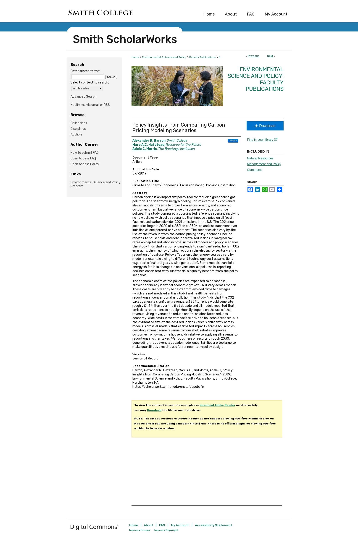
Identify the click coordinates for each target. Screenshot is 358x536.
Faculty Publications (202, 57)
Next (270, 55)
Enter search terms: (85, 71)
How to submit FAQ (85, 153)
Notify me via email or (90, 105)
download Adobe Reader (217, 405)
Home (135, 57)
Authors (76, 134)
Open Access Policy (85, 164)
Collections (79, 123)
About (148, 525)
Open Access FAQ (83, 158)
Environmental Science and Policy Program (96, 184)
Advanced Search (84, 97)
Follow (233, 140)
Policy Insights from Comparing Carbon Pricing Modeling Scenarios (178, 127)
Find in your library (262, 139)
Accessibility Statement (213, 525)
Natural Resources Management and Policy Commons (264, 164)
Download (265, 126)
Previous (253, 55)
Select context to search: (90, 82)
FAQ (162, 525)
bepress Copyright (166, 530)
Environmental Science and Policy (164, 57)
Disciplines (78, 129)
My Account (180, 525)
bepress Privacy (139, 530)
